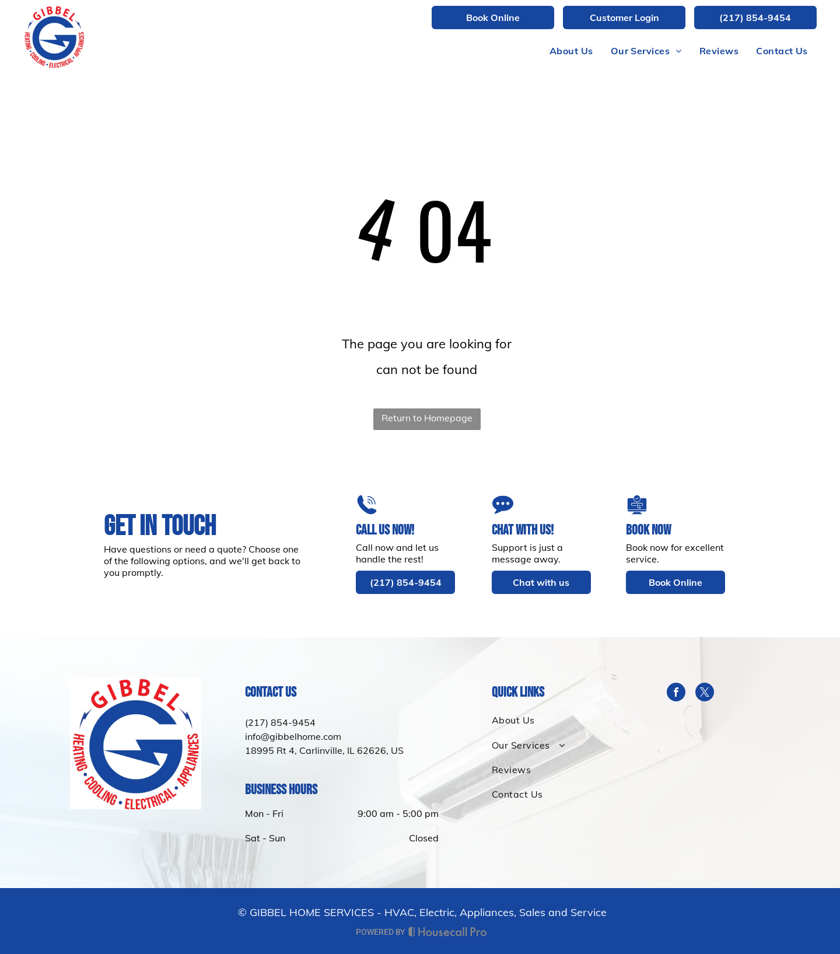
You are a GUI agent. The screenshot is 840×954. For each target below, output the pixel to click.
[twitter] (704, 693)
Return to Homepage (427, 418)
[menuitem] (571, 51)
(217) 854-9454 (280, 722)
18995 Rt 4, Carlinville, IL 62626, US (324, 750)
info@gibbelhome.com (293, 736)
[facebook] (676, 693)
